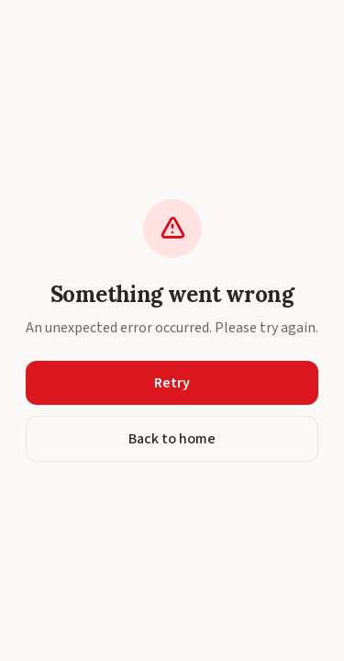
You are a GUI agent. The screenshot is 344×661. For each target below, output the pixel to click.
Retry (172, 383)
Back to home (172, 439)
